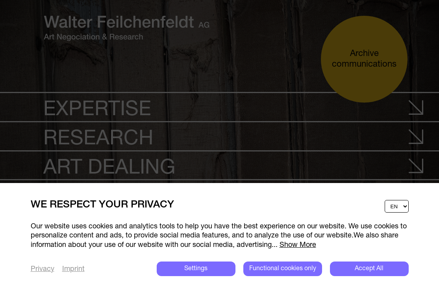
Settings (195, 268)
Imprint (73, 269)
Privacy (42, 269)
